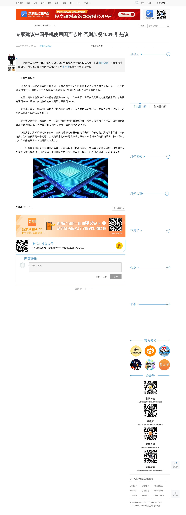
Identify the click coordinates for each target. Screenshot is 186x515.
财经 (42, 3)
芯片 (26, 207)
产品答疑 (133, 495)
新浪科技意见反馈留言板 (143, 479)
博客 (64, 3)
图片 (71, 3)
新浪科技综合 (46, 46)
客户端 (65, 66)
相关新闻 (24, 289)
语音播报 (175, 484)
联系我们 (133, 491)
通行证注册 (158, 491)
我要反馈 (120, 208)
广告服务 (145, 486)
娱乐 (50, 3)
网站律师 (145, 495)
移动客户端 (162, 3)
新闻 (28, 3)
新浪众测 (103, 62)
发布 (116, 277)
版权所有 (157, 506)
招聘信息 (145, 491)
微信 (141, 46)
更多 (87, 3)
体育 (35, 3)
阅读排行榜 (140, 106)
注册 (150, 3)
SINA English (159, 495)
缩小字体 (108, 46)
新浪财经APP (97, 46)
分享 (149, 46)
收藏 (124, 46)
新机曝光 (46, 25)
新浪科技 (37, 25)
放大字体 (116, 46)
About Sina (158, 486)
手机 (31, 207)
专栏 (79, 3)
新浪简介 (133, 486)
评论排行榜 (160, 106)
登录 (98, 277)
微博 (133, 46)
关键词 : (20, 207)
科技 (57, 3)
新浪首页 (19, 3)
